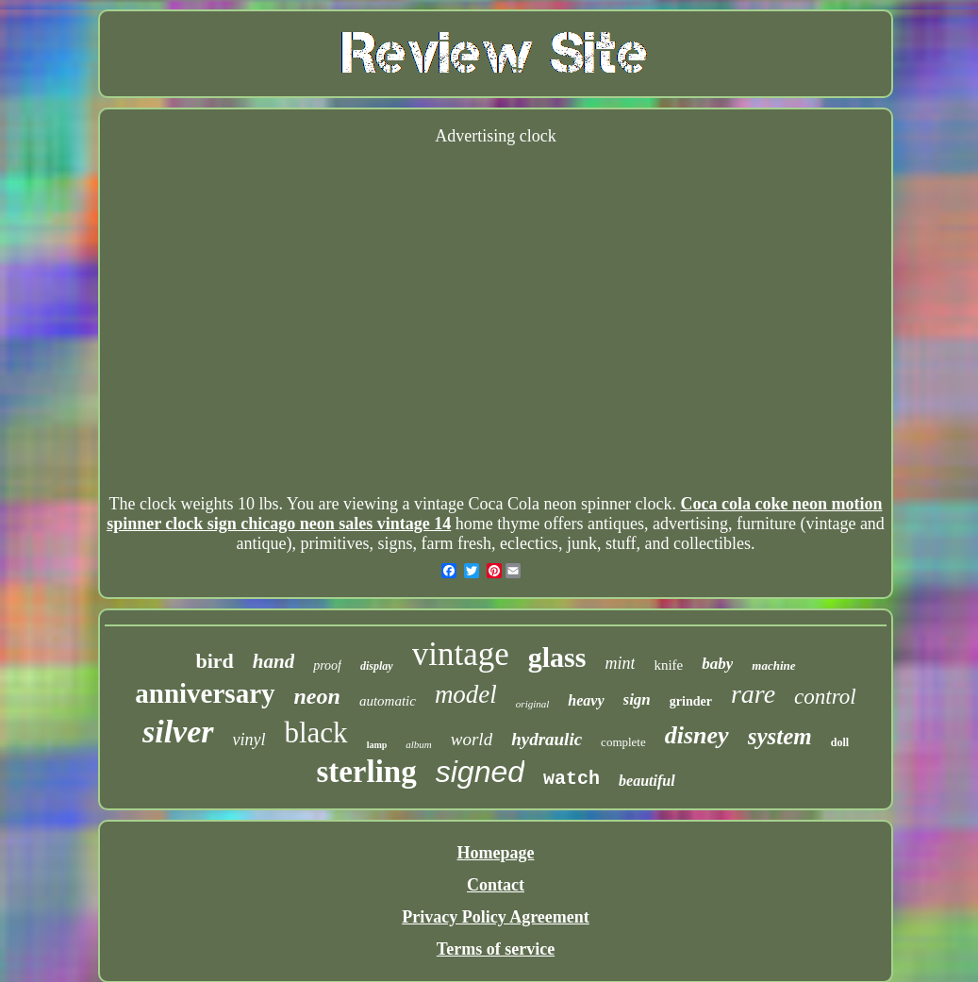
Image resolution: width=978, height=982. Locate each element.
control (825, 696)
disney (697, 735)
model (466, 694)
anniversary (204, 693)
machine (773, 665)
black (315, 732)
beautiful (647, 781)
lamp (377, 745)
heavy (586, 700)
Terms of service (496, 949)
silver (178, 731)
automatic (387, 700)
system (780, 736)
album (419, 744)
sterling (366, 772)
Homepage (496, 852)
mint (620, 663)
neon (317, 696)
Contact (495, 884)
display (376, 666)
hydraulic (546, 739)
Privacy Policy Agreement (495, 916)
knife (668, 665)
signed (480, 772)
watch (571, 779)
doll (840, 742)
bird (214, 661)
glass (557, 657)
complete (623, 742)
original (532, 703)
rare (753, 693)
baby (717, 664)
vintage (460, 654)
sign (637, 699)
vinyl (249, 739)
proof (327, 665)
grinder (691, 701)
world (471, 739)
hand (273, 661)
